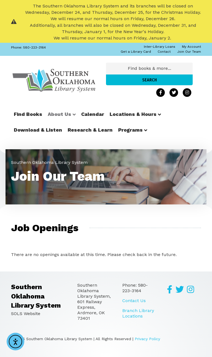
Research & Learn (90, 130)
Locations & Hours (133, 114)
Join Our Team (189, 52)
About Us (59, 114)
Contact (164, 52)
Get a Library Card (136, 52)
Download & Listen (38, 130)
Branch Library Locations (138, 313)
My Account (191, 47)
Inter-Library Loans (159, 47)
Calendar (92, 114)
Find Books (28, 114)
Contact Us (134, 300)
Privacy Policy (147, 339)
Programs (130, 130)
